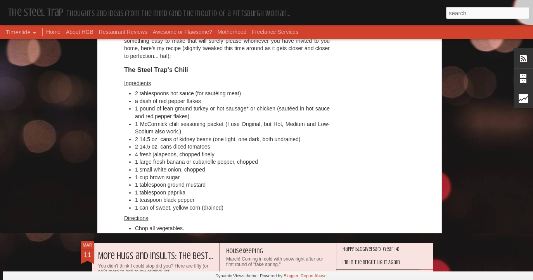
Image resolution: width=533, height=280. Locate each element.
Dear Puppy (117, 180)
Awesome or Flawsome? (182, 32)
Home (53, 32)
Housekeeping (244, 251)
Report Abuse (314, 275)
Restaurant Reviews (123, 32)
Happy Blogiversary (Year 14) (371, 249)
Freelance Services (275, 32)
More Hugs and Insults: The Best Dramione (170, 256)
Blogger (291, 275)
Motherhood (232, 32)
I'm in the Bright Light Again (371, 262)
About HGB (79, 32)
